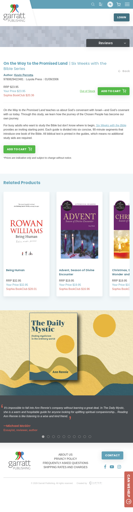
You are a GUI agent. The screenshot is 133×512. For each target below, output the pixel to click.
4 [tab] (58, 436)
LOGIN (121, 17)
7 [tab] (74, 436)
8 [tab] (79, 436)
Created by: (89, 483)
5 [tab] (64, 436)
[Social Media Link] (105, 467)
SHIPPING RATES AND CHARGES (65, 467)
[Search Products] (93, 4)
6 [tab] (69, 436)
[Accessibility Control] (110, 4)
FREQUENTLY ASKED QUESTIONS (65, 463)
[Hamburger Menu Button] (127, 4)
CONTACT (112, 455)
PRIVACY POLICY (65, 458)
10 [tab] (90, 436)
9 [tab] (84, 436)
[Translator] (101, 4)
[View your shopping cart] (119, 4)
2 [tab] (48, 436)
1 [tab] (43, 436)
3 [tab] (53, 436)
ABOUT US (65, 454)
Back (124, 71)
